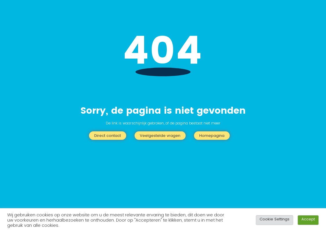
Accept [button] (308, 219)
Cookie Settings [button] (274, 219)
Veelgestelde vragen (160, 135)
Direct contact (107, 135)
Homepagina (211, 135)
